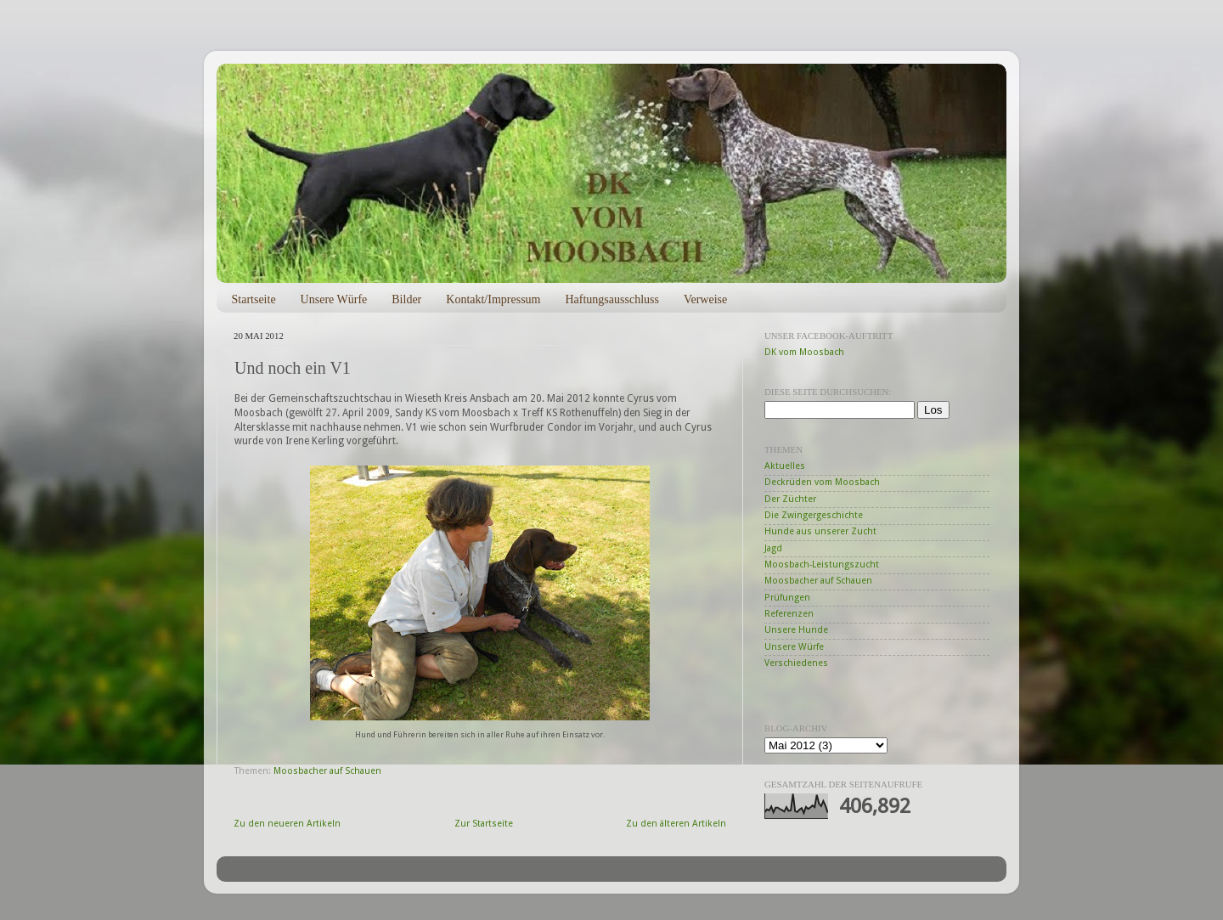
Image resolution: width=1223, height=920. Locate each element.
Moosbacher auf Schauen (327, 770)
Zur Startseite (483, 823)
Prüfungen (787, 597)
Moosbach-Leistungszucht (821, 564)
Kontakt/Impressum (493, 299)
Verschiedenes (796, 663)
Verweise (705, 299)
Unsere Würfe (334, 299)
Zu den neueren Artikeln (287, 823)
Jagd (773, 548)
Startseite (254, 299)
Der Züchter (790, 499)
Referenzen (789, 613)
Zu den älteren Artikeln (676, 823)
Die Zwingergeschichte (813, 515)
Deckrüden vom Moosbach (822, 482)
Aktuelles (784, 465)
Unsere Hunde (796, 629)
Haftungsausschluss (611, 299)
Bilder (406, 299)
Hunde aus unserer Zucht (820, 531)
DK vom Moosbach (804, 352)
